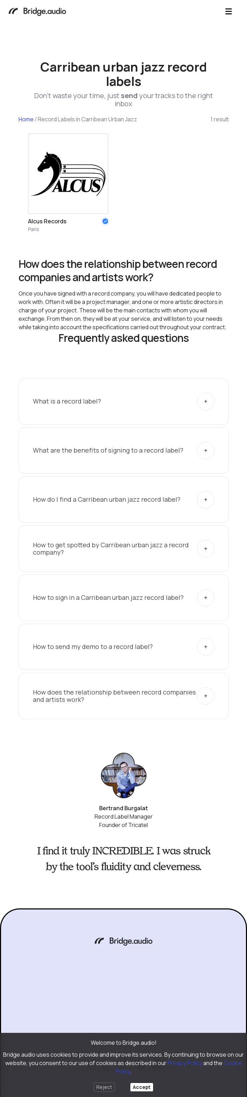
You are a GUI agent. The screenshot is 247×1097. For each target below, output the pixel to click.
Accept (142, 1087)
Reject (104, 1087)
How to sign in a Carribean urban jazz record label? (108, 597)
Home (26, 119)
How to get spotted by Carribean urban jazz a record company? (111, 548)
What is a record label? (67, 401)
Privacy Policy (184, 1063)
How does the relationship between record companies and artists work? (114, 696)
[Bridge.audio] (37, 12)
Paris (33, 229)
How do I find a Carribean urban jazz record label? (106, 499)
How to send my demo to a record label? (93, 646)
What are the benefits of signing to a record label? (108, 450)
